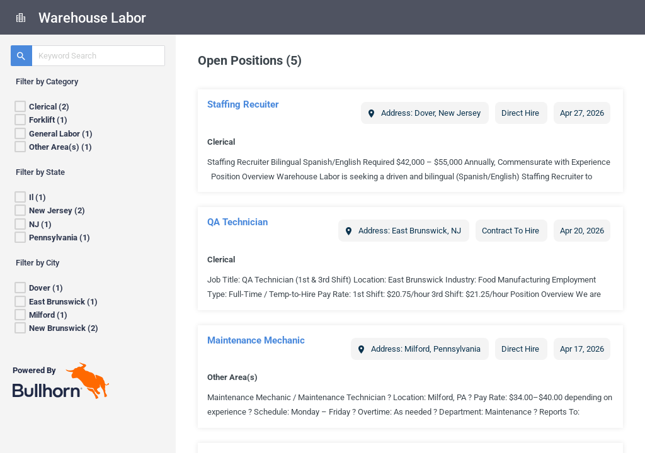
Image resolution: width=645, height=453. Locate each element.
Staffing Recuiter (243, 104)
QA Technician (237, 222)
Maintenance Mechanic (256, 340)
